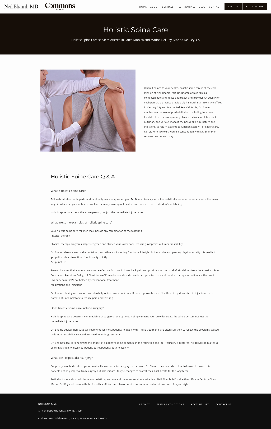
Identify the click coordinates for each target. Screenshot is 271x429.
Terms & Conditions (170, 404)
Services (168, 6)
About (154, 6)
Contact (215, 6)
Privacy (144, 404)
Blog (202, 6)
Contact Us (223, 404)
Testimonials (186, 6)
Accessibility (200, 404)
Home (143, 6)
